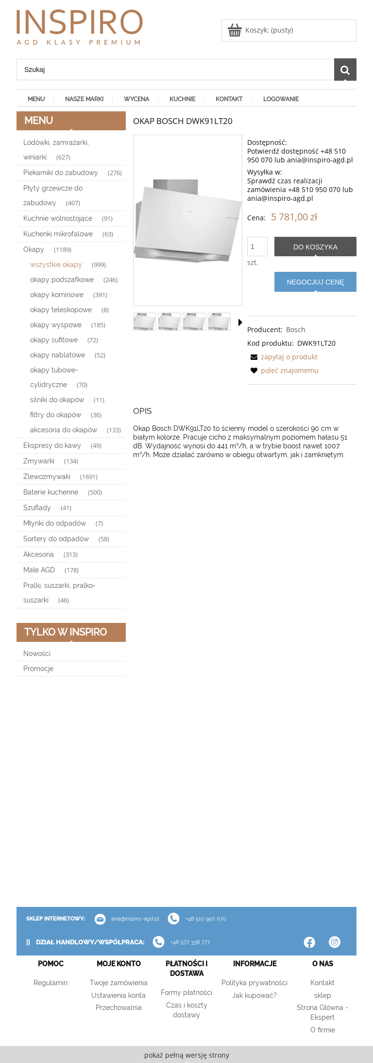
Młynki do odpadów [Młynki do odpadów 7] (54, 523)
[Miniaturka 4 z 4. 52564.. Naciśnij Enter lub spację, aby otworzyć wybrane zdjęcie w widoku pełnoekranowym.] (219, 321)
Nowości (37, 653)
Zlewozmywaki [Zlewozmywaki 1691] (46, 476)
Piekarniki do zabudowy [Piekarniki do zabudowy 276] (60, 173)
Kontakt (322, 983)
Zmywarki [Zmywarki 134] (38, 461)
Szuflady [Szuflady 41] (37, 508)
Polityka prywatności (254, 983)
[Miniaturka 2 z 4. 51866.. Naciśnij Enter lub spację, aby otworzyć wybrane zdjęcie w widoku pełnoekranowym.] (169, 321)
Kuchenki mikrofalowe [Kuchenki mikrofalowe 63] (58, 234)
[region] (71, 791)
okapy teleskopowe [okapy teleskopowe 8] (61, 310)
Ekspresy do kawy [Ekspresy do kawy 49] (52, 445)
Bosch (295, 329)
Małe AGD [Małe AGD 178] (39, 570)
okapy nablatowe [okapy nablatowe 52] (57, 355)
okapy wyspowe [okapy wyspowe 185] (56, 325)
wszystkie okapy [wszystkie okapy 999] (56, 264)
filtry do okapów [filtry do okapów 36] (55, 415)
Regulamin (51, 983)
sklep (322, 995)
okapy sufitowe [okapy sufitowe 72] (54, 340)
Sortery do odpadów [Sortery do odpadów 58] (56, 539)
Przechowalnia (119, 1007)
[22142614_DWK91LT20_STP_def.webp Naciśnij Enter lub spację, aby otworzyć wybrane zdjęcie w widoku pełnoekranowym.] (188, 221)
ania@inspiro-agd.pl (123, 919)
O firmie (322, 1030)
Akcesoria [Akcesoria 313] (38, 554)
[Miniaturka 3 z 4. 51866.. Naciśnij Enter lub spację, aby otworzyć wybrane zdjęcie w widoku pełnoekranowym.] (194, 321)
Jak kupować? (254, 995)
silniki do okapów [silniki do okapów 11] (57, 400)
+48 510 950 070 (193, 919)
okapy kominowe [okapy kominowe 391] (57, 295)
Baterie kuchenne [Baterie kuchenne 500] (50, 492)
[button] (240, 322)
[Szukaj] (345, 69)
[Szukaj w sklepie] (175, 69)
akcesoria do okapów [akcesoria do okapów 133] (63, 430)
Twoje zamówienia (119, 983)
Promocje (38, 669)
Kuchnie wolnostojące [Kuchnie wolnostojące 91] (57, 218)
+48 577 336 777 (190, 942)
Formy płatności (186, 992)
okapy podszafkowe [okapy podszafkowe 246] (62, 279)
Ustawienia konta (118, 995)
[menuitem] (35, 98)
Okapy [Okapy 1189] (33, 249)
